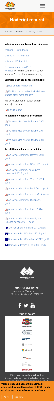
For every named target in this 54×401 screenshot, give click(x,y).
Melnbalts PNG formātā (17, 55)
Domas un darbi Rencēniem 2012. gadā (28, 239)
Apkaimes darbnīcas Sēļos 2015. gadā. (27, 164)
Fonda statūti (15, 110)
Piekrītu (7, 397)
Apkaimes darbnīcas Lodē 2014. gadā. (28, 188)
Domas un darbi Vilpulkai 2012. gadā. (27, 245)
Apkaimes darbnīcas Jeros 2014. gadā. (28, 194)
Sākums (8, 31)
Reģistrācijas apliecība (20, 85)
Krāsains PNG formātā (16, 50)
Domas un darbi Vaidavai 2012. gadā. (27, 233)
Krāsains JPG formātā (16, 61)
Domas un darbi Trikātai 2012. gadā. (27, 227)
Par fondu (20, 31)
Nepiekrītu (19, 397)
